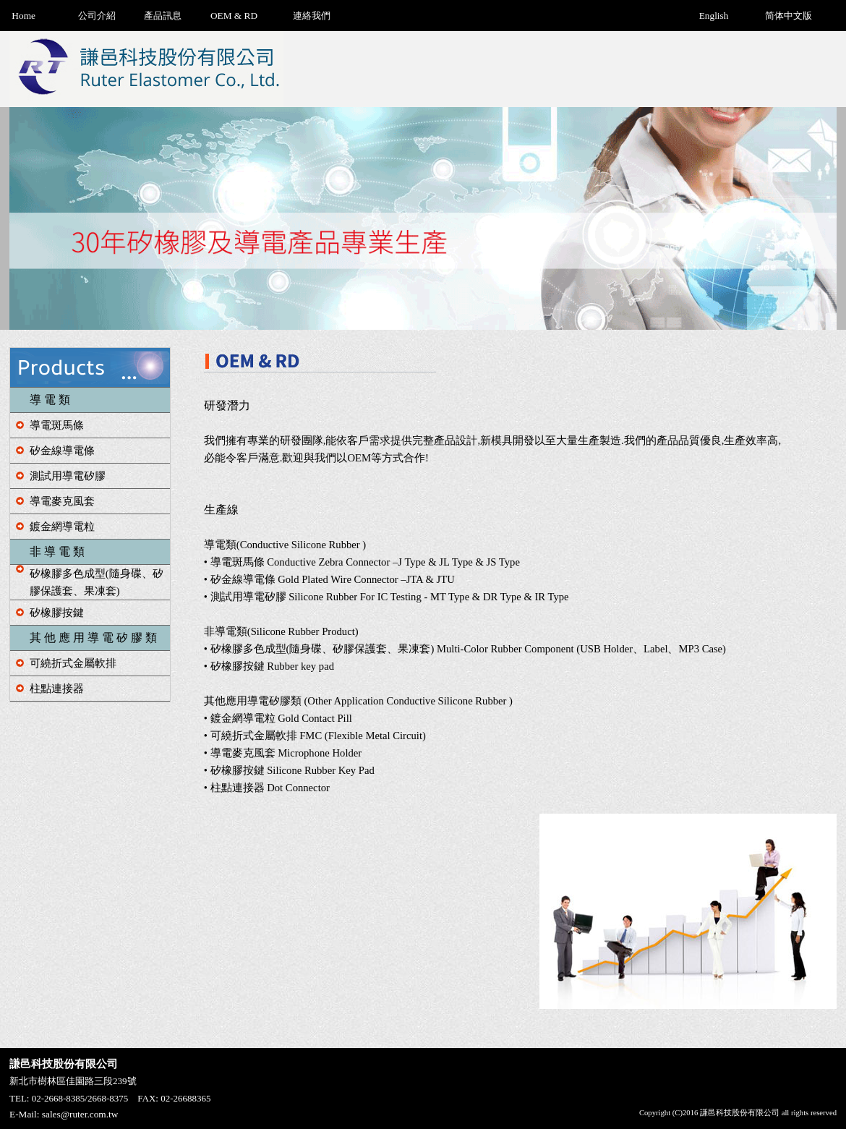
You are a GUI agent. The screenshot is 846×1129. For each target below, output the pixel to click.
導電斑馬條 (57, 425)
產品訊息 (162, 15)
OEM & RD (233, 15)
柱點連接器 (57, 688)
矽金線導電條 (62, 450)
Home (23, 15)
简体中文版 (788, 15)
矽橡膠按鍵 (57, 612)
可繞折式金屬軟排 (73, 663)
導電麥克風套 (62, 501)
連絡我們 (311, 15)
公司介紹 (97, 15)
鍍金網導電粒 (62, 526)
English (714, 15)
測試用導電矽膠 (68, 476)
